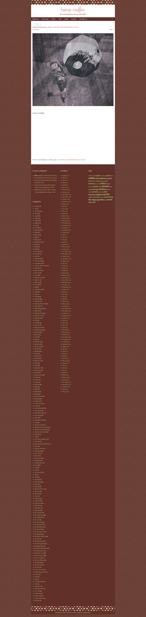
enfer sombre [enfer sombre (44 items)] (104, 181)
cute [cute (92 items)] (97, 178)
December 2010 (66, 382)
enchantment (38, 289)
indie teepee (38, 370)
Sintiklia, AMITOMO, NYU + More (48, 175)
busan (36, 256)
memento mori (39, 403)
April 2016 (65, 270)
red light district (39, 463)
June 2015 (65, 294)
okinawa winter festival (41, 432)
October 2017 (66, 228)
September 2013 (66, 344)
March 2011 (65, 375)
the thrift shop (38, 562)
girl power (37, 342)
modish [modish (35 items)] (90, 192)
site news (37, 491)
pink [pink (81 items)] (105, 192)
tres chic (37, 567)
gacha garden (38, 327)
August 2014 (65, 318)
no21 (36, 422)
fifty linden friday (39, 313)
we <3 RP (37, 591)
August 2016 (65, 261)
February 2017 (66, 247)
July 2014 (64, 320)
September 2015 (66, 287)
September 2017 (66, 230)
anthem (37, 218)
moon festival (38, 415)
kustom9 (37, 384)
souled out (37, 498)
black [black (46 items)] (111, 176)
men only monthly (39, 408)
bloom (36, 244)
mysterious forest (39, 420)
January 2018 (65, 221)
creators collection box (41, 266)
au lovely (37, 228)
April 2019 (65, 185)
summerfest (38, 503)
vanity (36, 584)
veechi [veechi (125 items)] (109, 199)
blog (36, 237)
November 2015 (66, 282)
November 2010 (66, 384)
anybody (37, 220)
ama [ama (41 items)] (93, 175)
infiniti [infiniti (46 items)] (100, 187)
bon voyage (38, 251)
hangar (36, 353)
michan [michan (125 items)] (102, 189)
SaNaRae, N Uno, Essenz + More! (48, 178)
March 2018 (65, 216)
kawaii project (38, 375)
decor (36, 275)
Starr (36, 178)
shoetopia (37, 486)
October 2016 (66, 256)
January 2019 (65, 192)
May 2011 (64, 370)
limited (36, 389)
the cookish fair (39, 517)
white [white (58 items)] (90, 202)
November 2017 (66, 225)
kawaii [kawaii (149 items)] (105, 186)
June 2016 (65, 266)
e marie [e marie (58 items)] (98, 181)
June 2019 (65, 180)
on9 (36, 437)
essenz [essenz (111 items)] (91, 183)
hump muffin (73, 9)
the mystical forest (39, 551)
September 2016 (66, 259)
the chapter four (39, 515)
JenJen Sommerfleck (40, 180)
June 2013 (65, 351)
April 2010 (65, 389)
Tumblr (73, 19)
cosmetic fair (38, 261)
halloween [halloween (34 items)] (90, 186)
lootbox (36, 394)
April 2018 (65, 213)
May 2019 (65, 183)
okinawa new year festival (41, 427)
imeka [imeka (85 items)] (95, 186)
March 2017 (65, 244)
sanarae (37, 479)
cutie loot (37, 268)
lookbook (37, 391)
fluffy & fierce (38, 315)
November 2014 (66, 311)
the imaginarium (39, 546)
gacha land (37, 332)
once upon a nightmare (41, 439)
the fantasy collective (40, 536)
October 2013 (66, 342)
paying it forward (39, 448)
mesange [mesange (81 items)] (95, 189)
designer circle (39, 277)
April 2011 (65, 373)
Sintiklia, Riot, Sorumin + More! (47, 192)
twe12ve (37, 574)
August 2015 (65, 289)
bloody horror (38, 242)
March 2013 (65, 358)
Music (66, 19)
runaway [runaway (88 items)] (91, 194)
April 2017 (65, 242)
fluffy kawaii (38, 318)
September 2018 (66, 202)
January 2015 (65, 306)
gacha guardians (39, 330)
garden (36, 334)
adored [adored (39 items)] (90, 175)
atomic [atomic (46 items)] (103, 176)
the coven (37, 520)
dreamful (37, 285)
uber (36, 577)
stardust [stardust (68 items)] (97, 197)
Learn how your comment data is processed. (71, 160)
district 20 (37, 280)
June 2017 (65, 237)
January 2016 (65, 278)
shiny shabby (38, 482)
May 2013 (64, 354)
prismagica (38, 460)
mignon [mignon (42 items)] (108, 189)
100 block (37, 206)
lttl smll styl (37, 399)
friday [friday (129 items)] (103, 183)
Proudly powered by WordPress (63, 612)
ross (36, 470)
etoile (36, 294)
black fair (37, 235)
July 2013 (64, 349)
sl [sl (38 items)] (93, 197)
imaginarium (38, 368)
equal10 (37, 292)
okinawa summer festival (41, 429)
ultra (36, 579)
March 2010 (65, 392)
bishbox (36, 232)
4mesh (36, 213)
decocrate (37, 273)
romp (36, 467)
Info (59, 19)
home (36, 363)
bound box (37, 254)
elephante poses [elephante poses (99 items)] (105, 178)
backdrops (37, 230)
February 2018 (66, 218)
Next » (112, 30)
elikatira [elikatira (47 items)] (90, 181)
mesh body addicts (39, 413)
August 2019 (65, 175)
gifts (36, 339)
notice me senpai (39, 425)
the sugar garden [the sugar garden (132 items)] (96, 199)
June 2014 (65, 323)
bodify (36, 249)
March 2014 (65, 330)
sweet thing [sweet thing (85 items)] (108, 197)
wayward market (39, 589)
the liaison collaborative (41, 548)
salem (36, 477)
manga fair (37, 401)
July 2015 (64, 292)
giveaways (37, 344)
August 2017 (65, 232)
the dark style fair (39, 527)
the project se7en (39, 553)
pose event (37, 453)
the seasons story (39, 555)
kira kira (37, 377)
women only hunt (39, 598)
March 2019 (65, 187)
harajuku (37, 356)
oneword (37, 441)
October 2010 (66, 387)
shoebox (37, 484)
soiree (36, 496)
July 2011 (64, 365)
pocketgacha (38, 451)
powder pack (38, 458)
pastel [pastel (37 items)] (101, 192)
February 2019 (66, 190)
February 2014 (66, 332)
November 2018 (66, 197)
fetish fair (37, 311)
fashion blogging (39, 308)
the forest (37, 539)
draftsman (37, 282)
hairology (37, 351)
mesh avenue (38, 410)
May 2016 (64, 268)
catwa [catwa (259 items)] (91, 178)
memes (37, 406)
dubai (36, 287)
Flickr (53, 19)
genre (36, 337)
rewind (36, 465)
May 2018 (65, 211)
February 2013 (66, 361)
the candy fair (38, 513)
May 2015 (64, 297)
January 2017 (65, 249)
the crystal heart (39, 524)
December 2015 (66, 280)
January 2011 (65, 380)
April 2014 (65, 327)
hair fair (37, 349)
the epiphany (38, 534)
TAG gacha (37, 505)
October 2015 (66, 285)
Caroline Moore (86, 612)
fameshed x (38, 301)
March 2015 (65, 301)
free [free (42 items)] (95, 184)
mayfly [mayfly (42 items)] (90, 189)
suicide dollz (38, 501)
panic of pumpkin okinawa (42, 444)
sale (36, 475)
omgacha (37, 434)
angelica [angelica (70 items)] (98, 175)
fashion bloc (38, 306)
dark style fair (38, 270)
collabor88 (37, 259)
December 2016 (66, 251)
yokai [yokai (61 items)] (94, 202)
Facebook (45, 19)
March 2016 (65, 273)
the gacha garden (39, 541)
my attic (37, 418)
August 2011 (65, 363)
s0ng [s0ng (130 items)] (97, 194)
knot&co (37, 380)
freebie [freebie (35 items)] (98, 184)
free (36, 320)
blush (36, 247)
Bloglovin (35, 19)
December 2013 (66, 337)
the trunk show (39, 565)
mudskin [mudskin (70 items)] (95, 192)
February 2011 (66, 377)
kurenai (37, 382)
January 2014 (65, 334)
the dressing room (40, 532)
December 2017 (66, 223)
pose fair (37, 456)
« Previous (35, 30)
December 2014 (66, 308)
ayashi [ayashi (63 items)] (107, 176)
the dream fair (38, 529)
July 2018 (64, 206)
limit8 (36, 387)
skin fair (37, 494)
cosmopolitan (38, 263)
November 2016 (66, 254)
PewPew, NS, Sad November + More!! (67, 27)
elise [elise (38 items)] (94, 181)
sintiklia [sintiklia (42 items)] (90, 197)
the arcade (37, 510)
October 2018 (66, 199)
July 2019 (64, 178)
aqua (36, 225)
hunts (36, 365)
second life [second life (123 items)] (105, 194)
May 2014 (65, 325)
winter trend (38, 596)
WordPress (83, 19)
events (36, 296)
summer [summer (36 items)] (102, 197)
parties (36, 446)
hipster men (38, 361)
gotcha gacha (38, 346)
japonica (37, 372)
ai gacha (37, 216)
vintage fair (38, 586)
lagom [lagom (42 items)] (110, 186)
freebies (37, 323)
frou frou (37, 325)
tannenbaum (38, 508)
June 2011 (65, 368)
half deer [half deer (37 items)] (108, 184)
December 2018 (66, 194)
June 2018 (65, 209)
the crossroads (38, 522)
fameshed (37, 299)
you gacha (37, 600)
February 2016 (66, 275)
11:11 (36, 209)
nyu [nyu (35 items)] (99, 192)
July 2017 (64, 235)
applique (37, 223)
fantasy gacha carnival (40, 304)
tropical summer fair (40, 572)
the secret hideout (39, 560)
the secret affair (39, 558)
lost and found (38, 396)
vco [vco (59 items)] (105, 200)
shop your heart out (40, 489)
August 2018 (65, 204)
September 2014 (66, 316)
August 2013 (65, 346)
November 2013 (66, 339)
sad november (38, 472)
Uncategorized (39, 581)
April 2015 (65, 299)
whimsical (37, 593)
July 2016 (64, 263)
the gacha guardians (40, 543)
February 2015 (66, 304)
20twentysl (37, 211)
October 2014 (66, 313)
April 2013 (65, 356)
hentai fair (37, 358)
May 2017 (64, 240)
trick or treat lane (39, 570)
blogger (37, 239)
